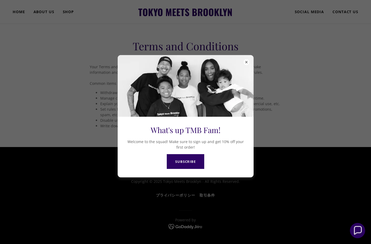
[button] (357, 230)
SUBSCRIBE (185, 161)
